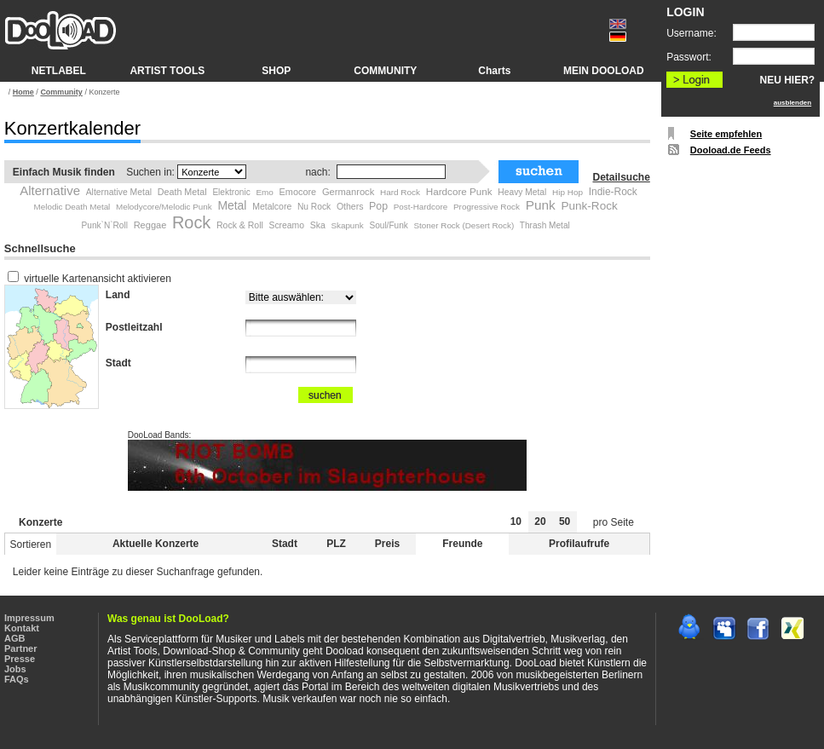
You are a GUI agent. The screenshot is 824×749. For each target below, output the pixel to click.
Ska (318, 225)
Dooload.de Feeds (730, 150)
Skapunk (347, 225)
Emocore (298, 192)
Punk (541, 205)
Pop (378, 206)
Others (350, 206)
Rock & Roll (239, 225)
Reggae (150, 225)
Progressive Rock (486, 206)
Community (61, 92)
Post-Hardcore (420, 206)
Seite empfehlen (726, 134)
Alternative (50, 190)
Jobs (15, 669)
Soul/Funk (388, 225)
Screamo (286, 225)
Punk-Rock (589, 205)
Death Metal (182, 192)
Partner (20, 648)
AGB (14, 638)
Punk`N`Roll (105, 225)
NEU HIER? (787, 80)
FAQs (16, 679)
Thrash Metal (545, 225)
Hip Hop (567, 192)
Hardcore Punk (459, 191)
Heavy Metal (522, 192)
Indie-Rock (613, 192)
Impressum (29, 618)
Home (23, 92)
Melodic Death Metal (72, 206)
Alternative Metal (119, 192)
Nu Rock (314, 206)
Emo (265, 192)
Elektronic (231, 192)
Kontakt (21, 628)
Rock (191, 222)
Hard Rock (400, 192)
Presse (19, 659)
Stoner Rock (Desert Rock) (464, 225)
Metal (231, 205)
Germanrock (348, 192)
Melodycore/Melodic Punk (164, 206)
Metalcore (271, 206)
